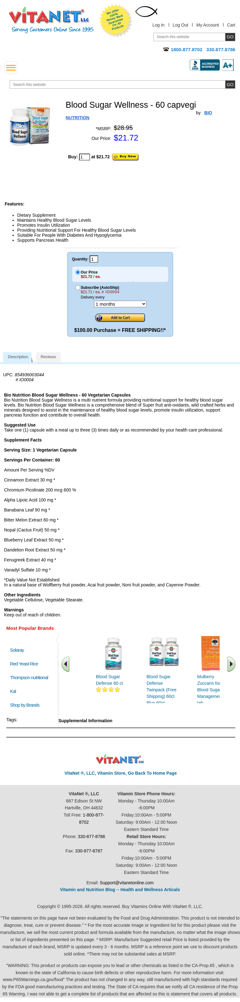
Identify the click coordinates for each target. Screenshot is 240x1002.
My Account (207, 24)
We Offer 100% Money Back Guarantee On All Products (116, 21)
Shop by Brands (26, 705)
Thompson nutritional (29, 677)
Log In (158, 24)
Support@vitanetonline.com (126, 882)
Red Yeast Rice (24, 663)
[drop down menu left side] (11, 68)
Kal (13, 691)
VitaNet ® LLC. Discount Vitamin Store (120, 759)
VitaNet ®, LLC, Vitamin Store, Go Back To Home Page (120, 773)
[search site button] (230, 84)
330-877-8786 (91, 836)
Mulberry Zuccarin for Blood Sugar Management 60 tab (213, 689)
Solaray (17, 650)
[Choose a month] (120, 304)
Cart (231, 24)
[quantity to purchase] (84, 157)
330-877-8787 (88, 850)
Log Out (180, 24)
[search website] (122, 84)
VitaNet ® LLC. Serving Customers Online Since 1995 (51, 20)
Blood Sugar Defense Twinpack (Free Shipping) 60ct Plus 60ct (162, 689)
